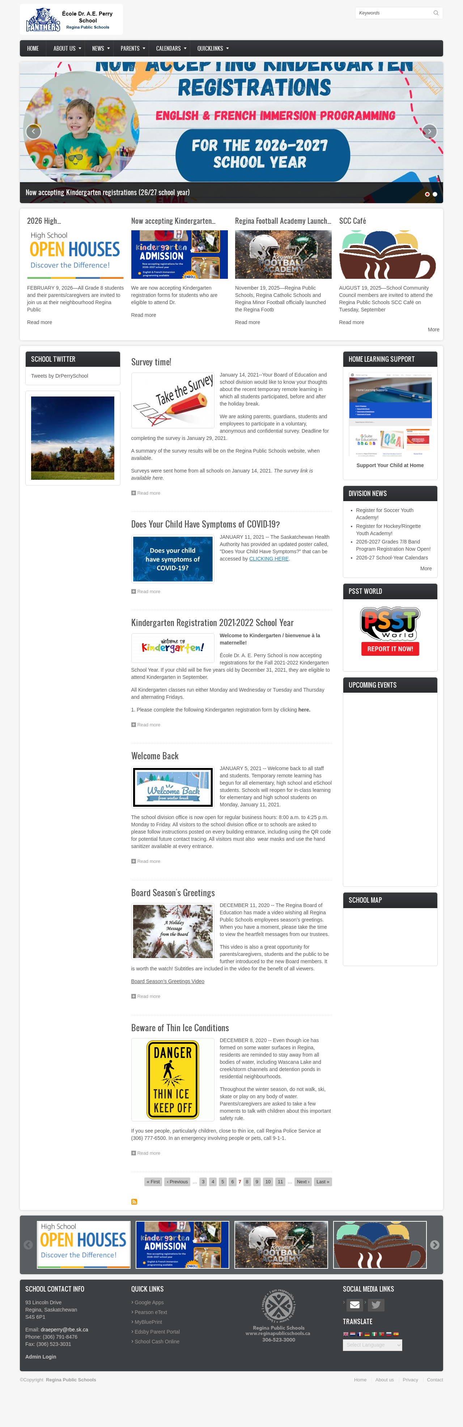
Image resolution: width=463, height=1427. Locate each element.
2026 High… (44, 220)
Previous (33, 131)
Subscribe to (134, 1202)
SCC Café (352, 220)
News (98, 48)
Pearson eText (151, 1312)
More (433, 329)
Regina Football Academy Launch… (283, 220)
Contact (435, 1379)
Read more (39, 322)
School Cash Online (157, 1341)
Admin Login (40, 1357)
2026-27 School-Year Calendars (392, 558)
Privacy (410, 1379)
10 (269, 1181)
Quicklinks (210, 48)
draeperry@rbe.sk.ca (64, 1329)
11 (281, 1181)
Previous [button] (28, 1245)
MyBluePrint (148, 1322)
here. (304, 710)
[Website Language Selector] (372, 1345)
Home (33, 48)
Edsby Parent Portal (157, 1332)
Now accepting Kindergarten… (173, 220)
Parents (130, 48)
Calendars (168, 48)
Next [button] (434, 1245)
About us (65, 48)
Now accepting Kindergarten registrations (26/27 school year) (108, 192)
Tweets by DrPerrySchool (59, 376)
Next (429, 131)
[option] (83, 1245)
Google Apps (149, 1302)
